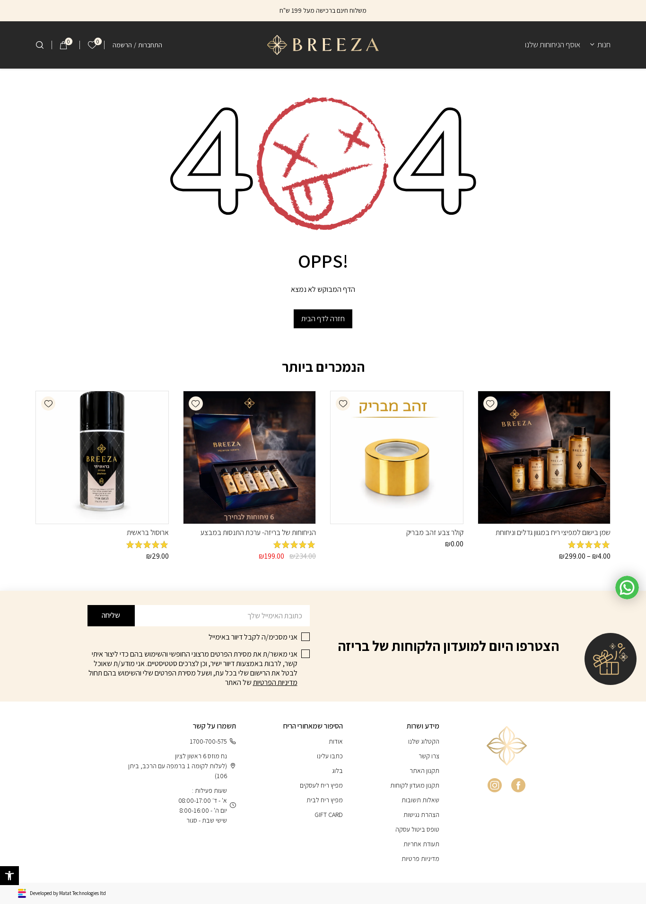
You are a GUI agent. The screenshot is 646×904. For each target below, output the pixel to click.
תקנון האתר (424, 770)
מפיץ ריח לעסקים (321, 785)
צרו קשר (429, 756)
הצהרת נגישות (421, 814)
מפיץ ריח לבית (324, 800)
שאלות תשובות (420, 800)
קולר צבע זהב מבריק (434, 532)
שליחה (111, 615)
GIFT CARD (328, 814)
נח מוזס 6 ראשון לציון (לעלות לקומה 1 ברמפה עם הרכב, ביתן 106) (182, 766)
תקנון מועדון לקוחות (414, 785)
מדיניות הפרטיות (275, 682)
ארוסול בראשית (148, 532)
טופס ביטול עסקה (417, 829)
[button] (490, 403)
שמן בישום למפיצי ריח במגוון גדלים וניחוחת (553, 532)
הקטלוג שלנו (423, 741)
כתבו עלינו (330, 756)
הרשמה (122, 45)
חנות (604, 44)
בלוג (337, 770)
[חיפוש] (39, 45)
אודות (336, 741)
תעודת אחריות (421, 844)
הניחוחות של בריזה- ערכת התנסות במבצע (258, 532)
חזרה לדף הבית (323, 319)
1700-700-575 (213, 741)
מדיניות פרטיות (420, 858)
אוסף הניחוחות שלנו (552, 44)
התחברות (150, 45)
